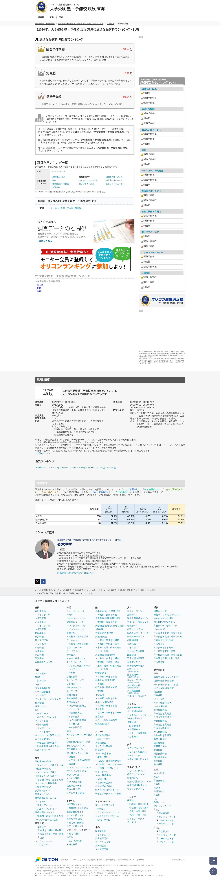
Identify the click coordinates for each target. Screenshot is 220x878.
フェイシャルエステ (137, 752)
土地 (61, 765)
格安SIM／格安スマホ (164, 622)
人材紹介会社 (133, 686)
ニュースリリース (77, 860)
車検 (69, 731)
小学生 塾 (100, 694)
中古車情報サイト (75, 698)
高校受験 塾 (101, 636)
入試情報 (56, 187)
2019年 (82, 467)
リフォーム (40, 801)
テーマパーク (133, 822)
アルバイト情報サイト (138, 622)
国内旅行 (73, 808)
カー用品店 (100, 845)
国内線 (72, 822)
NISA (37, 677)
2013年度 (111, 467)
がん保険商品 (160, 731)
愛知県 (53, 208)
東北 (42, 830)
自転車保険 (40, 633)
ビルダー (41, 826)
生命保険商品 (160, 721)
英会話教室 (100, 742)
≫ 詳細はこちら (43, 453)
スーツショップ (102, 842)
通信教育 (99, 709)
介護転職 (131, 644)
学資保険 (39, 658)
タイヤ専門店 (101, 849)
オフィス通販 (73, 778)
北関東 (49, 830)
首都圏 (40, 284)
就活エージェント (135, 611)
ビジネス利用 (75, 841)
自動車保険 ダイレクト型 (166, 677)
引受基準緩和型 (163, 717)
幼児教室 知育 (102, 724)
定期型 (168, 713)
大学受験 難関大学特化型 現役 (109, 625)
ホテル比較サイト (75, 815)
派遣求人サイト (134, 662)
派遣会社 (131, 654)
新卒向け (133, 736)
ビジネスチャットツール (139, 715)
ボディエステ (133, 755)
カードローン (41, 713)
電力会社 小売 (73, 789)
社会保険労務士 (113, 761)
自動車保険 (40, 611)
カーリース (72, 691)
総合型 (72, 756)
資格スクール (101, 771)
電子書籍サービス (75, 749)
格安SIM (160, 625)
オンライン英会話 (103, 746)
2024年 (38, 467)
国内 (71, 833)
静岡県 (78, 208)
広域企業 (160, 644)
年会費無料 (42, 724)
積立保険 (158, 764)
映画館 (130, 800)
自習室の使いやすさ (114, 180)
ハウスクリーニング (76, 625)
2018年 (90, 467)
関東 (146, 804)
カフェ (70, 738)
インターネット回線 (163, 647)
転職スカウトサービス (138, 633)
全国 (144, 815)
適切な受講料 (148, 109)
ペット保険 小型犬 (163, 702)
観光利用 (73, 844)
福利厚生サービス (75, 785)
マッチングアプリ (135, 789)
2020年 (73, 467)
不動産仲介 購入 (43, 768)
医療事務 (106, 753)
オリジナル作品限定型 (79, 760)
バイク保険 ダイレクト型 (166, 684)
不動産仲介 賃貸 (43, 787)
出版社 (72, 764)
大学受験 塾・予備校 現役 (107, 611)
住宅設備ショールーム (46, 798)
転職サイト (132, 625)
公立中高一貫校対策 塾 (106, 687)
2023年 (47, 467)
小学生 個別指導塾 (104, 702)
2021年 (64, 467)
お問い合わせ (110, 860)
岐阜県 (62, 208)
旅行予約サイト (74, 804)
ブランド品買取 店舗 (76, 771)
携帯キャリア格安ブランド (167, 615)
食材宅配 (71, 633)
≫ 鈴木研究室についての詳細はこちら (75, 573)
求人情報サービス (135, 665)
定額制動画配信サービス (78, 742)
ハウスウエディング (137, 770)
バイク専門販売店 (77, 720)
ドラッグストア (102, 835)
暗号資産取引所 (42, 739)
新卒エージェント (135, 681)
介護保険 (158, 750)
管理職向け (134, 729)
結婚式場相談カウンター (139, 781)
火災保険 (39, 636)
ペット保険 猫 (160, 706)
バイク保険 (40, 622)
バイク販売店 (73, 716)
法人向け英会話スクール (107, 790)
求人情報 (140, 860)
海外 (77, 833)
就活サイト (132, 615)
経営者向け (134, 725)
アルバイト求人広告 (137, 696)
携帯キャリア (160, 611)
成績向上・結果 (58, 177)
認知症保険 (159, 742)
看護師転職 (132, 640)
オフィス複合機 (74, 782)
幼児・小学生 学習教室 (106, 720)
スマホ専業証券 (42, 688)
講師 (54, 180)
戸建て (53, 765)
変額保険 (158, 761)
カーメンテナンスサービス (79, 734)
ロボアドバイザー (43, 750)
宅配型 (72, 673)
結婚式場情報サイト (137, 785)
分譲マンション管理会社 (47, 776)
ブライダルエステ (135, 748)
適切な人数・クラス (114, 177)
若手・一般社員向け (139, 733)
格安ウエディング (135, 774)
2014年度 (100, 467)
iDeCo (157, 788)
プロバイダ (159, 629)
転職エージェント (135, 636)
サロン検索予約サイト (138, 759)
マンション (42, 765)
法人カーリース (134, 707)
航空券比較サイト (75, 811)
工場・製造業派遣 (135, 658)
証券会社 (41, 681)
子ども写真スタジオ (76, 745)
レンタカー (72, 684)
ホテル (70, 837)
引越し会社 (72, 676)
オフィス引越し (74, 775)
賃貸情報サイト (42, 790)
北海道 (100, 640)
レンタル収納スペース (79, 665)
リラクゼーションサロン (107, 812)
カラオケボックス (135, 818)
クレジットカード (43, 721)
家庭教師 (99, 716)
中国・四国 (58, 834)
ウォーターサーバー (76, 611)
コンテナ (73, 669)
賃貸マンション (42, 794)
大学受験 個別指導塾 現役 (107, 618)
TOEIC (100, 761)
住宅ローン (40, 706)
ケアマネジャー (115, 764)
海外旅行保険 (41, 640)
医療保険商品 (160, 710)
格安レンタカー (74, 687)
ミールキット (73, 640)
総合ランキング (58, 171)
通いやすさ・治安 (86, 184)
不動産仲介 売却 (43, 761)
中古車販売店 (73, 702)
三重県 (70, 208)
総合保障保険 (160, 753)
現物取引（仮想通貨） (48, 742)
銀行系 (40, 717)
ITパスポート (112, 768)
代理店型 (41, 618)
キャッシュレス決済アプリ (48, 735)
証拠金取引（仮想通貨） (49, 746)
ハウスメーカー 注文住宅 (46, 820)
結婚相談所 (132, 778)
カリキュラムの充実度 (88, 180)
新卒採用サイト (134, 675)
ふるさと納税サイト (76, 658)
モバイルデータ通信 (163, 618)
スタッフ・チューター (115, 184)
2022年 (56, 467)
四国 (158, 640)
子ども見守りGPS (75, 793)
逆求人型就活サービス (138, 618)
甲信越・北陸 (112, 644)
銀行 (39, 684)
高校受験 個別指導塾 (105, 654)
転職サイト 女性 (135, 629)
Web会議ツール (134, 718)
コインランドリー (75, 629)
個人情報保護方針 (95, 860)
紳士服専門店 (101, 838)
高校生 (100, 713)
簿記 (106, 757)
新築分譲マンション (44, 812)
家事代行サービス (75, 622)
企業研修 (131, 722)
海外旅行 (83, 808)
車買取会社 (72, 694)
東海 (39, 288)
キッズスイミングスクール (107, 816)
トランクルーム (74, 662)
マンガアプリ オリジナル (79, 767)
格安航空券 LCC (74, 819)
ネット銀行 (40, 695)
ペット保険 (40, 644)
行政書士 (101, 764)
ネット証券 (40, 673)
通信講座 (99, 750)
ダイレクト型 (43, 615)
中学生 (109, 713)
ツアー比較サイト (75, 826)
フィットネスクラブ (105, 805)
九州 (61, 779)
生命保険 (39, 647)
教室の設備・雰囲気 (60, 184)
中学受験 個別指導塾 (105, 680)
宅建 (99, 757)
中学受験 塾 (101, 673)
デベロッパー (43, 845)
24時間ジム (100, 808)
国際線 (80, 822)
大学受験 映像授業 (104, 633)
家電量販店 (100, 831)
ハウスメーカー (44, 841)
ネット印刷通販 (134, 711)
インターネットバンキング (48, 699)
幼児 (99, 739)
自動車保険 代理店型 (164, 681)
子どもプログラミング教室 (108, 793)
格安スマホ (171, 625)
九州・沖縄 (102, 651)
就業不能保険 (160, 739)
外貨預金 (39, 702)
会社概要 (64, 860)
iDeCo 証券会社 (42, 691)
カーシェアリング (75, 680)
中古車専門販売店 (77, 705)
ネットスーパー (74, 647)
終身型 (159, 713)
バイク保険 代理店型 (164, 688)
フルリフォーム (44, 805)
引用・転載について (126, 860)
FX (36, 710)
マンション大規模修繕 (46, 783)
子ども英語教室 (102, 735)
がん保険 (39, 654)
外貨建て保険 (160, 746)
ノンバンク (51, 717)
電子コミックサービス (77, 753)
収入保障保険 (162, 728)
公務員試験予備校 (103, 786)
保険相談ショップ (43, 662)
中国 (179, 636)
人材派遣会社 (133, 692)
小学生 (118, 713)
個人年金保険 (160, 757)
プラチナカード (166, 824)
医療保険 (39, 651)
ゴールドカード (44, 731)
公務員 (100, 768)
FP (98, 753)
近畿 (39, 291)
